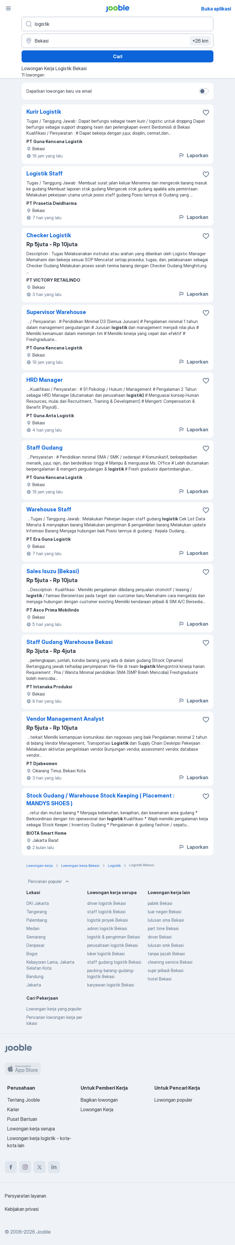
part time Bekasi (163, 928)
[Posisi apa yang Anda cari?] (117, 24)
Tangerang (36, 911)
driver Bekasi (160, 936)
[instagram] (25, 1167)
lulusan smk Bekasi (166, 945)
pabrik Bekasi (160, 903)
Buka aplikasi (216, 9)
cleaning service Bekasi (170, 962)
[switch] (204, 91)
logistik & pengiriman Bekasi (113, 936)
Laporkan (193, 155)
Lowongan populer (173, 1100)
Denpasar (35, 945)
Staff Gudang (44, 447)
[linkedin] (54, 1167)
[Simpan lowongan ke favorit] (206, 112)
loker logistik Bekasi (106, 953)
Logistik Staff (44, 173)
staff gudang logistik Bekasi (114, 962)
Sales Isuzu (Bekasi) (52, 571)
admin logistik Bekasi (107, 928)
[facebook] (11, 1167)
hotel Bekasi (159, 978)
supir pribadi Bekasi (165, 970)
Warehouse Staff (48, 509)
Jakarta (33, 984)
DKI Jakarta (37, 903)
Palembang (36, 920)
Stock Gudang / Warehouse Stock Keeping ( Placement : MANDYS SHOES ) (100, 799)
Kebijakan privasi (22, 1209)
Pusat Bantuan (22, 1119)
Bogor (31, 953)
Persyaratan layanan (25, 1196)
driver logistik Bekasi (106, 903)
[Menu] (8, 8)
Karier (13, 1109)
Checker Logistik (48, 235)
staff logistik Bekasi (106, 911)
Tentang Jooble (23, 1100)
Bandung (34, 976)
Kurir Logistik (43, 112)
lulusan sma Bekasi (166, 920)
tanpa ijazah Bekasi (166, 953)
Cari (117, 56)
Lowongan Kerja (97, 1109)
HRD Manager (44, 380)
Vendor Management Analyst (65, 719)
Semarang (36, 936)
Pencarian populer (49, 881)
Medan (33, 928)
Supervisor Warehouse (56, 312)
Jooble (43, 1232)
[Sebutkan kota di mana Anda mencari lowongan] (117, 41)
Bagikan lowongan (99, 1100)
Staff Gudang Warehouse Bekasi (69, 642)
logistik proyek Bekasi (107, 920)
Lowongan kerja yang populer (54, 1008)
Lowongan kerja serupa (31, 1129)
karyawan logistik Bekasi (110, 984)
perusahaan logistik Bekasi (112, 945)
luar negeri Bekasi (164, 911)
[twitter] (40, 1167)
